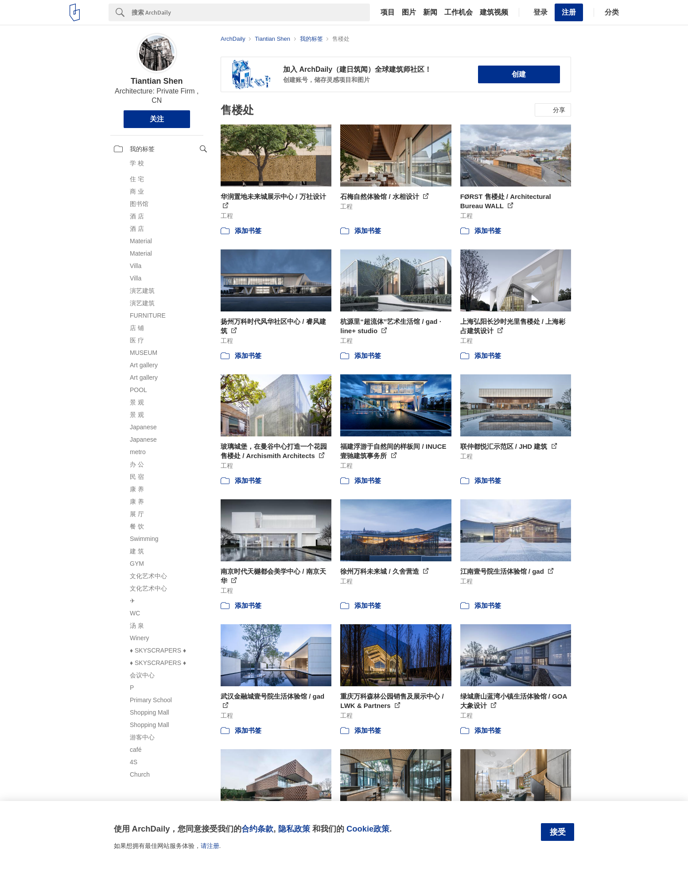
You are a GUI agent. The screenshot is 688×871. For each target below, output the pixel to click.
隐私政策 (294, 828)
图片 (409, 12)
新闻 (430, 12)
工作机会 (458, 12)
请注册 (210, 845)
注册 (569, 12)
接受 (558, 832)
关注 (157, 119)
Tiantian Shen (157, 81)
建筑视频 (494, 12)
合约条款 (257, 828)
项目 (388, 12)
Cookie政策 (367, 828)
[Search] (251, 12)
